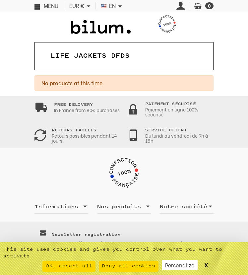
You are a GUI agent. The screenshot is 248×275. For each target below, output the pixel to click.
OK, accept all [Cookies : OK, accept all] (69, 266)
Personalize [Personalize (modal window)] (179, 265)
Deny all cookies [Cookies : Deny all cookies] (128, 266)
